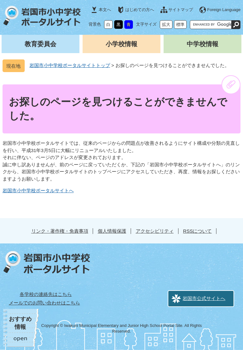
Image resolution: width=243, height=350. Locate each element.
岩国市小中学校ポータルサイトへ (38, 190)
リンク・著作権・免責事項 (59, 231)
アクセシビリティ (155, 231)
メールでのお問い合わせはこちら (44, 302)
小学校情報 (121, 43)
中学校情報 (202, 43)
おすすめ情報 (20, 323)
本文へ (105, 9)
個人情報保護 (112, 231)
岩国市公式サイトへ (204, 298)
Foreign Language (224, 9)
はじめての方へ (139, 9)
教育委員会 (40, 43)
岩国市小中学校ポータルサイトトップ (69, 65)
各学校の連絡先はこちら (46, 294)
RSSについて (197, 231)
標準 (180, 24)
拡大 (166, 24)
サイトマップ (180, 9)
